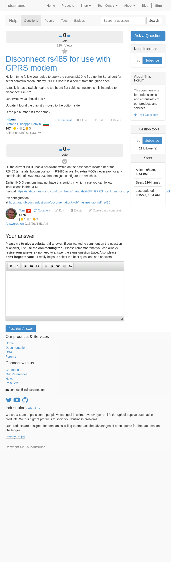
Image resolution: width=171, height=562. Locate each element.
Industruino (15, 5)
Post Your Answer (20, 328)
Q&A (9, 352)
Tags (64, 20)
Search (154, 20)
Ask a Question (147, 35)
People (49, 20)
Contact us (13, 370)
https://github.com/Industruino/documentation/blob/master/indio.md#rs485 (59, 202)
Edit (100, 120)
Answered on (15, 223)
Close (83, 120)
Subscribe (152, 60)
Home (10, 343)
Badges (79, 20)
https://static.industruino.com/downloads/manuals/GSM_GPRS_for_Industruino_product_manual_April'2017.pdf (93, 191)
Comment (65, 120)
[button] (11, 266)
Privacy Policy (15, 437)
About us (34, 408)
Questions (31, 20)
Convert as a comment (106, 210)
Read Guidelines (147, 114)
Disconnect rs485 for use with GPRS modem (58, 63)
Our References (17, 374)
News (9, 378)
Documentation (16, 347)
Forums (11, 356)
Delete (116, 120)
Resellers (12, 383)
